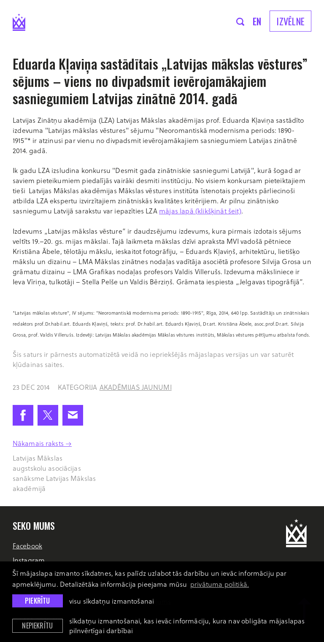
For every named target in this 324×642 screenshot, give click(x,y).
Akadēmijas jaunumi (136, 387)
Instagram (29, 560)
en (257, 21)
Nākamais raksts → (42, 443)
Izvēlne (290, 21)
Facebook (27, 545)
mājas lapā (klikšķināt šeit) (200, 211)
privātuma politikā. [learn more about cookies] (219, 584)
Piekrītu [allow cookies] (37, 601)
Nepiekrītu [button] (37, 625)
